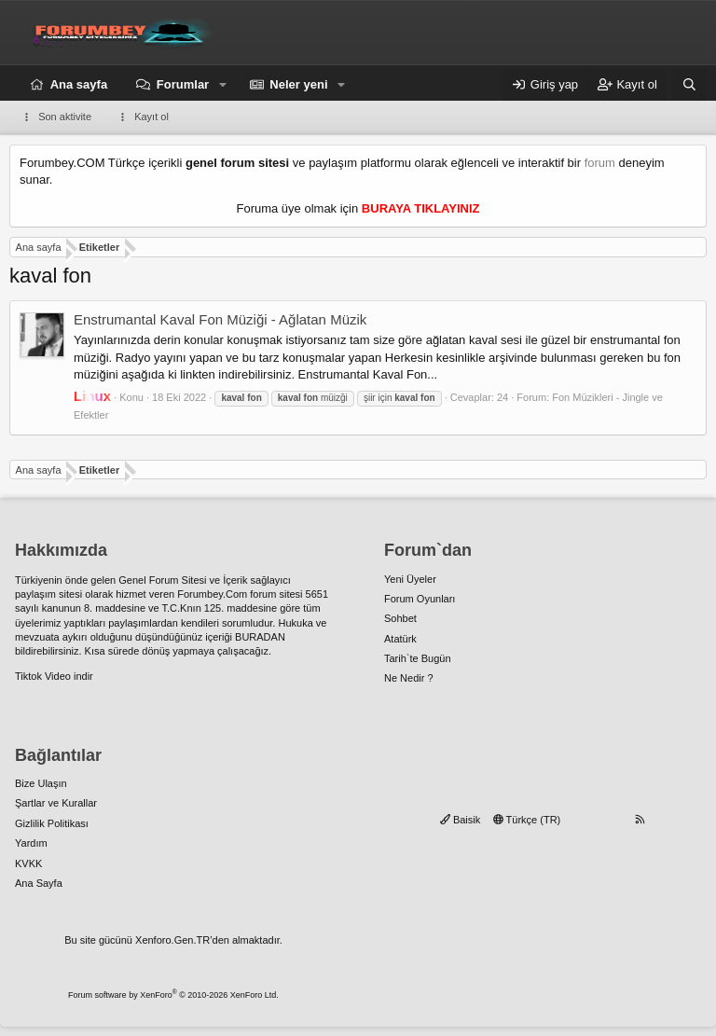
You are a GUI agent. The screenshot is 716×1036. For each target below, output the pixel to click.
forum (600, 163)
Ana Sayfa (38, 883)
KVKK (28, 863)
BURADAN (260, 636)
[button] (223, 85)
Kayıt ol (151, 116)
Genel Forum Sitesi (162, 580)
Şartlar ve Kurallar (56, 802)
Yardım (31, 843)
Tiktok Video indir (54, 676)
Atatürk (400, 638)
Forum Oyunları (419, 598)
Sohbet (400, 618)
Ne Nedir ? (409, 678)
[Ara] (689, 85)
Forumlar (183, 84)
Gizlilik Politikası (52, 823)
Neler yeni (298, 84)
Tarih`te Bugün (417, 658)
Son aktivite (64, 116)
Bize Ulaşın (41, 783)
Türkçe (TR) (527, 819)
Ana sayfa (78, 84)
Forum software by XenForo (173, 995)
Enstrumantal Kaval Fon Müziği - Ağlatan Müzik (220, 319)
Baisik (460, 819)
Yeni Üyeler (410, 579)
